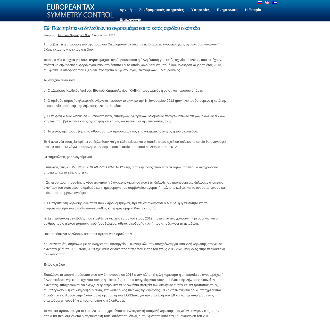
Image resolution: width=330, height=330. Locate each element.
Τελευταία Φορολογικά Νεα (74, 35)
